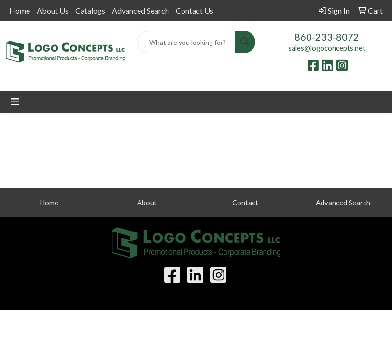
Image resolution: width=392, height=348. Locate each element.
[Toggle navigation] (15, 102)
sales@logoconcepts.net (326, 48)
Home (19, 10)
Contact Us (194, 10)
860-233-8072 (326, 37)
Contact (245, 203)
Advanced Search (140, 10)
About (147, 203)
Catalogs (90, 10)
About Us (53, 10)
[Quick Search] (186, 42)
